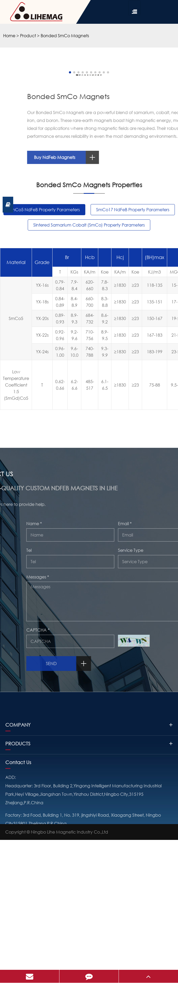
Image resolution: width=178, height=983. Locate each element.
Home (9, 35)
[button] (64, 202)
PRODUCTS (89, 926)
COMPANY (89, 907)
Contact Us (18, 945)
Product (28, 35)
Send (153, 793)
